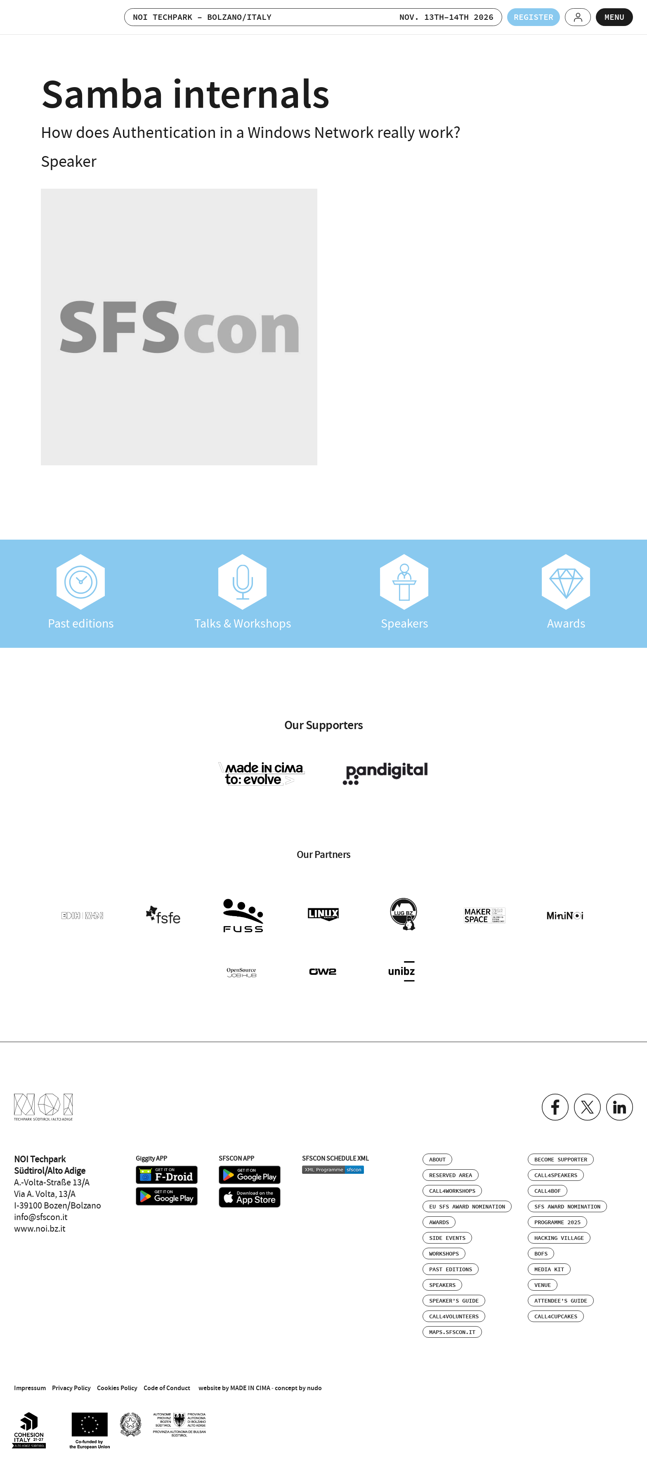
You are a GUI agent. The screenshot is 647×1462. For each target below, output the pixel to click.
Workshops (444, 1254)
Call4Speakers (555, 1175)
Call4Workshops (452, 1191)
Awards (566, 592)
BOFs (541, 1254)
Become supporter (560, 1160)
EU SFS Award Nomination (467, 1207)
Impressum (30, 1388)
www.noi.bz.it (39, 1229)
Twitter (587, 1107)
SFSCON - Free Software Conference (52, 17)
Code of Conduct (167, 1388)
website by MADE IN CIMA (234, 1388)
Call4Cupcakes (555, 1317)
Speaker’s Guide (454, 1301)
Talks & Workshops (242, 592)
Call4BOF (547, 1191)
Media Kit (549, 1269)
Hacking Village (559, 1238)
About (437, 1160)
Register (533, 17)
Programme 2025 (557, 1222)
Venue (542, 1285)
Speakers (404, 592)
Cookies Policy (117, 1388)
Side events (447, 1238)
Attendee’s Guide (560, 1301)
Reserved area (450, 1175)
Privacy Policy (71, 1388)
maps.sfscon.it (452, 1332)
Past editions (80, 592)
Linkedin (619, 1107)
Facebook (555, 1107)
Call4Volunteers (454, 1317)
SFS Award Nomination (567, 1207)
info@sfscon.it (40, 1217)
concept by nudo (298, 1388)
